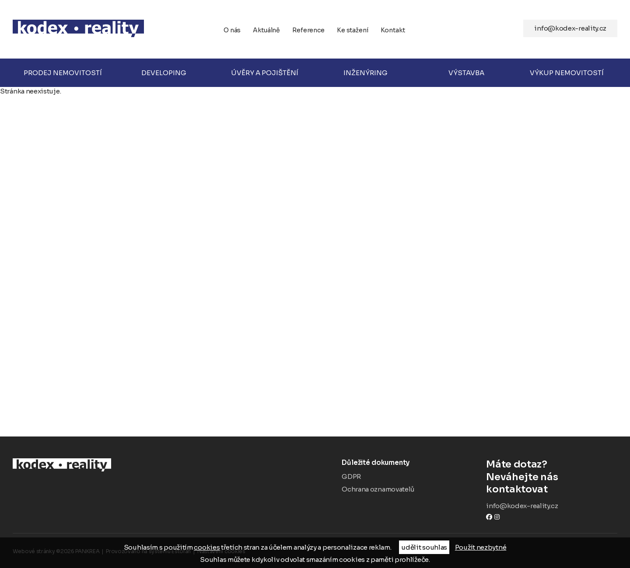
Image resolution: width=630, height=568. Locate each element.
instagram (497, 516)
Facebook (489, 516)
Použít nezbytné (481, 547)
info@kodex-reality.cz (570, 28)
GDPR (351, 476)
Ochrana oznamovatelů (378, 489)
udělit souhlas (424, 547)
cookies (207, 547)
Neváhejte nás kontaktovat (551, 476)
